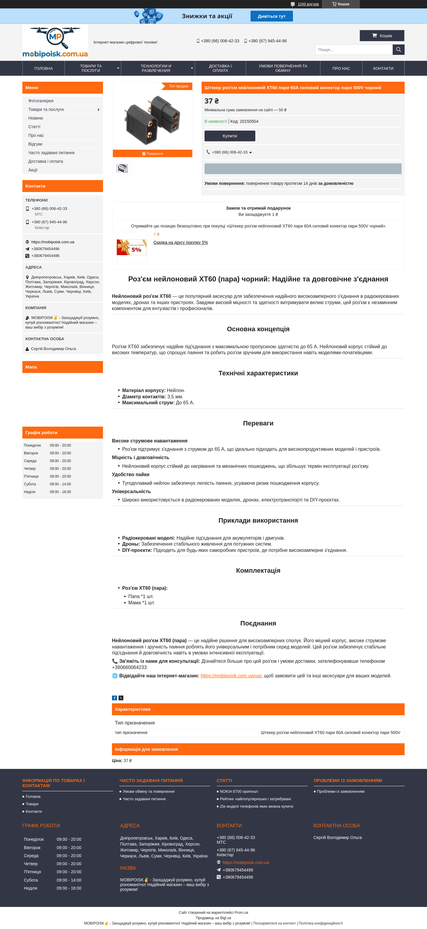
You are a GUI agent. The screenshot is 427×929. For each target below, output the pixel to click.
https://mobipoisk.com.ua (52, 242)
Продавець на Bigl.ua (213, 918)
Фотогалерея (40, 100)
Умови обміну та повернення (148, 791)
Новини (35, 118)
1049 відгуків (308, 4)
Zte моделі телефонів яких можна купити (256, 806)
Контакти (383, 68)
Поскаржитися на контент (274, 923)
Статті (34, 126)
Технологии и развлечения (156, 68)
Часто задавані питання (51, 152)
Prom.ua (241, 913)
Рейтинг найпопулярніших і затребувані (255, 799)
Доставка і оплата (220, 68)
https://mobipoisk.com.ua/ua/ (231, 675)
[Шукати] (399, 49)
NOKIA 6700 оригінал (239, 791)
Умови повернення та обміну (283, 68)
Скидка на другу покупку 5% (180, 242)
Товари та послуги (91, 68)
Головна (43, 68)
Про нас (341, 68)
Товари (32, 804)
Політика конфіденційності (321, 923)
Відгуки (35, 144)
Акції (32, 170)
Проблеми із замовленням (341, 791)
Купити (230, 135)
